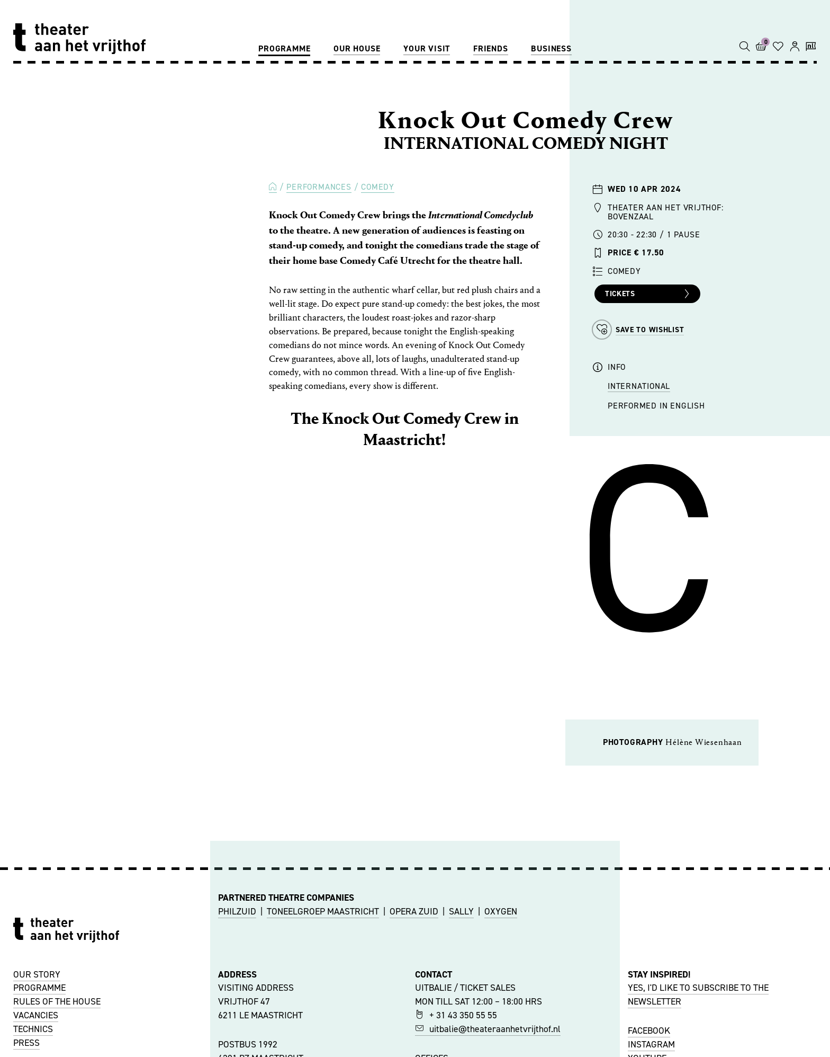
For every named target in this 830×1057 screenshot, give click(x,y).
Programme (284, 48)
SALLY (461, 911)
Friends (490, 48)
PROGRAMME (39, 987)
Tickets (648, 294)
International (639, 386)
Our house (356, 48)
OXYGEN (500, 911)
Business (551, 48)
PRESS (26, 1042)
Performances (318, 186)
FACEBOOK (649, 1030)
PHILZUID (237, 911)
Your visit (426, 48)
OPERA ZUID (414, 911)
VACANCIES (35, 1015)
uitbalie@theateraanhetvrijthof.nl (488, 1029)
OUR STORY (36, 974)
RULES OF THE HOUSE (57, 1001)
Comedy (377, 186)
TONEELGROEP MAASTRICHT (323, 911)
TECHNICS (33, 1029)
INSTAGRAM (651, 1044)
